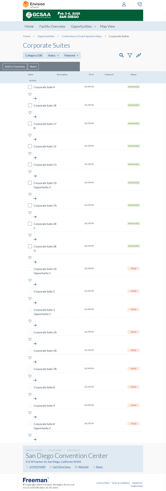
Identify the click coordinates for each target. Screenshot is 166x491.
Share (53, 66)
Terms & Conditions (121, 483)
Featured (71, 55)
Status (53, 55)
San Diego (73, 450)
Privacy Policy (103, 483)
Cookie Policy (137, 486)
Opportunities (81, 26)
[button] (126, 4)
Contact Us (137, 483)
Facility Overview (52, 26)
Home (29, 26)
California (55, 450)
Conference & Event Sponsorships (82, 36)
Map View (107, 26)
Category (33, 55)
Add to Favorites (35, 66)
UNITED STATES (34, 450)
